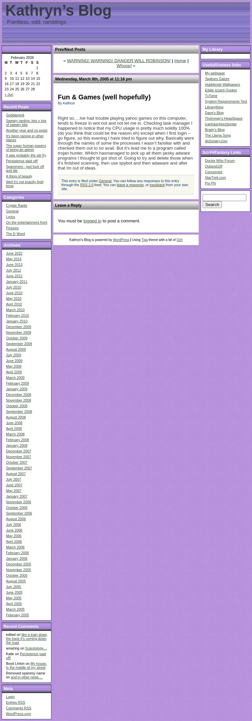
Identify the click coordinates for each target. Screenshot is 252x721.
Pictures (12, 228)
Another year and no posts (26, 130)
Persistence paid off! (22, 161)
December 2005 (18, 564)
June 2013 (14, 265)
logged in (92, 220)
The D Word (15, 234)
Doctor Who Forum (220, 161)
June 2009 (14, 361)
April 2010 (14, 304)
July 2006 (13, 525)
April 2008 (14, 428)
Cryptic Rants (16, 205)
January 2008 (17, 445)
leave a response (130, 185)
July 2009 (13, 355)
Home (180, 60)
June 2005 (14, 592)
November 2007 (18, 457)
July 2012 (13, 270)
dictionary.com (216, 141)
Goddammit (15, 115)
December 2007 (18, 451)
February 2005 (17, 615)
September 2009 (19, 344)
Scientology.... (36, 648)
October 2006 (17, 508)
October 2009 (17, 338)
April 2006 (14, 541)
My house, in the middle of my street (26, 665)
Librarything (214, 107)
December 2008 (18, 395)
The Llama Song (218, 135)
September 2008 (19, 412)
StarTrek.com (215, 178)
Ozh (179, 240)
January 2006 (17, 558)
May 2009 (14, 366)
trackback (157, 185)
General (12, 211)
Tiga (145, 240)
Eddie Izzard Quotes (221, 90)
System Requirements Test (226, 101)
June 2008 (14, 423)
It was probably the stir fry (26, 155)
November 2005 (18, 570)
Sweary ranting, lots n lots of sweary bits (26, 123)
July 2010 (13, 287)
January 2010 (17, 321)
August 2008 (16, 417)
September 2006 (19, 513)
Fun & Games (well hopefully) (104, 97)
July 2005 (13, 587)
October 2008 (17, 406)
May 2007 (14, 491)
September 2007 (19, 468)
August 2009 (16, 349)
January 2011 (17, 282)
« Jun (9, 94)
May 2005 (14, 598)
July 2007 (13, 479)
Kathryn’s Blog (58, 10)
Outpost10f (213, 166)
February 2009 (17, 383)
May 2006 (14, 536)
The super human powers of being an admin (26, 148)
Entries (15, 702)
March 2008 (15, 434)
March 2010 (15, 310)
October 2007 (17, 462)
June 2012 (14, 276)
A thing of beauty (19, 176)
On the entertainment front (26, 222)
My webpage (215, 73)
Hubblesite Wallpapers (222, 84)
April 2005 (14, 604)
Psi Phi (210, 183)
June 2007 (14, 485)
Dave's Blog (214, 113)
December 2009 (18, 327)
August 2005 (16, 581)
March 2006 (15, 547)
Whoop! (124, 65)
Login (10, 697)
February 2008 (17, 440)
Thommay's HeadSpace (223, 118)
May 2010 (14, 298)
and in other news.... (27, 677)
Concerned (213, 172)
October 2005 (17, 575)
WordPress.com (18, 714)
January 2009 (17, 389)
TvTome (211, 96)
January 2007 (17, 496)
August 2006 (16, 519)
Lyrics (10, 217)
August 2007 (16, 474)
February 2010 (17, 315)
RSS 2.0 (87, 185)
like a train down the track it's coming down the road (26, 639)
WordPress (121, 240)
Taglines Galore (217, 79)
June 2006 (14, 530)
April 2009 (14, 372)
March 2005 (15, 609)
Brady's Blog (215, 130)
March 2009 (15, 378)
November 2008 (18, 400)
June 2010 (14, 293)
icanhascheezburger (221, 124)
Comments (18, 708)
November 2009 (18, 332)
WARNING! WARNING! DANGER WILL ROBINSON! (119, 60)
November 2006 (18, 502)
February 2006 (17, 553)
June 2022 (14, 253)
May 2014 (14, 259)
